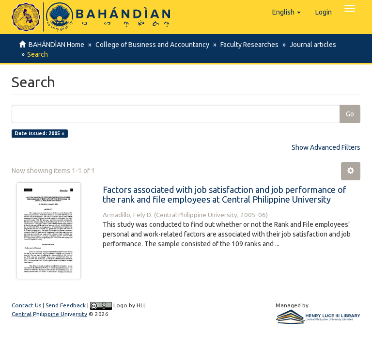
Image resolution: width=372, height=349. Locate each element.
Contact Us (26, 305)
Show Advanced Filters (326, 147)
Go (350, 114)
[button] (286, 12)
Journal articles (308, 44)
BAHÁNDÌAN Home (56, 44)
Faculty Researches (246, 44)
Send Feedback (66, 305)
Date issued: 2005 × (39, 133)
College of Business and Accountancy (151, 44)
